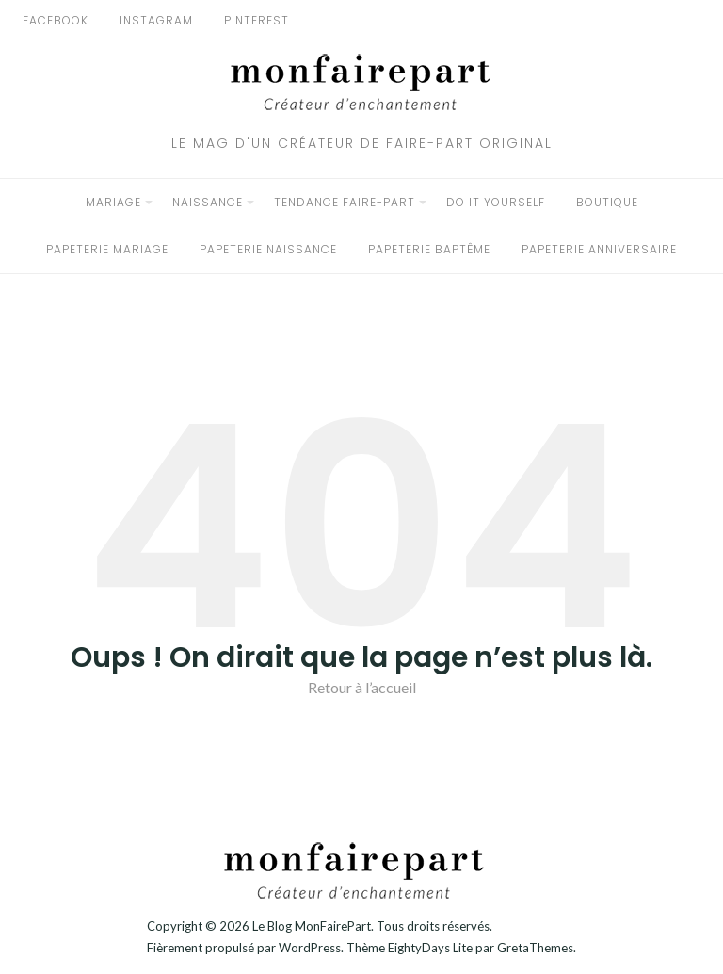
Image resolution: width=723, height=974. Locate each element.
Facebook (55, 20)
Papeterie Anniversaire (599, 249)
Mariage (113, 202)
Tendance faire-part (344, 202)
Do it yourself (495, 202)
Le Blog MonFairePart (311, 925)
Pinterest (256, 20)
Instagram (156, 20)
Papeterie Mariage (107, 249)
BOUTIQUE (607, 202)
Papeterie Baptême (429, 249)
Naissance (207, 202)
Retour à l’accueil (362, 687)
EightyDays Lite (430, 947)
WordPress (310, 947)
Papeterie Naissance (268, 249)
